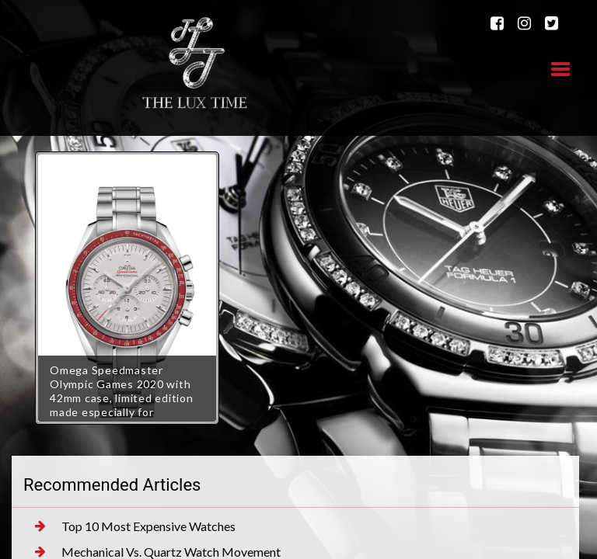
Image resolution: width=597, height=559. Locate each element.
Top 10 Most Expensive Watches (135, 526)
